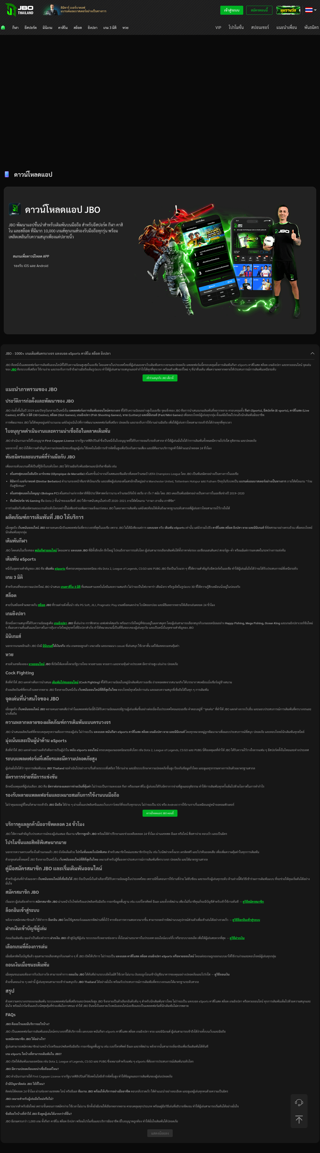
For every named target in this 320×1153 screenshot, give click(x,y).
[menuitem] (3, 27)
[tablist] (160, 156)
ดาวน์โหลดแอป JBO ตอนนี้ (160, 813)
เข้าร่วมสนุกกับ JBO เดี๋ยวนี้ (160, 377)
